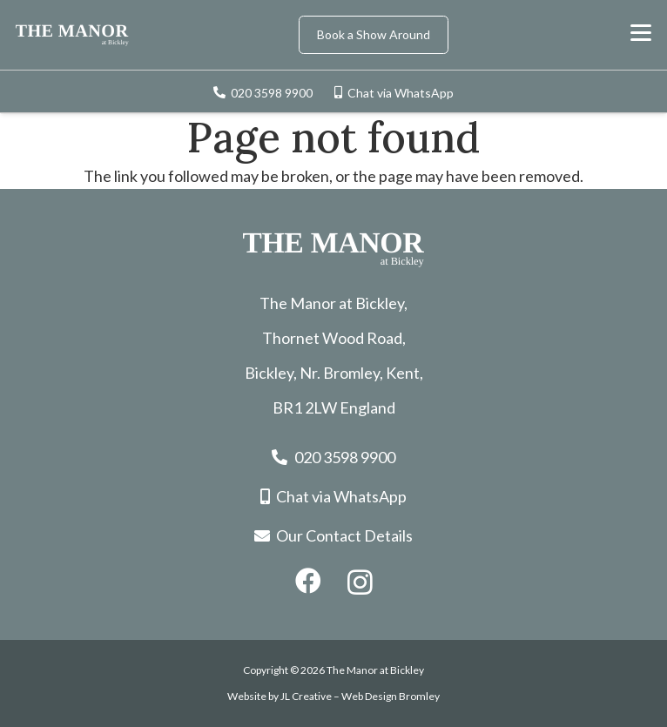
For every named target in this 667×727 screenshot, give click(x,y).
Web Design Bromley (390, 696)
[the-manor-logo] (72, 35)
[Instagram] (360, 582)
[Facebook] (308, 581)
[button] (641, 33)
